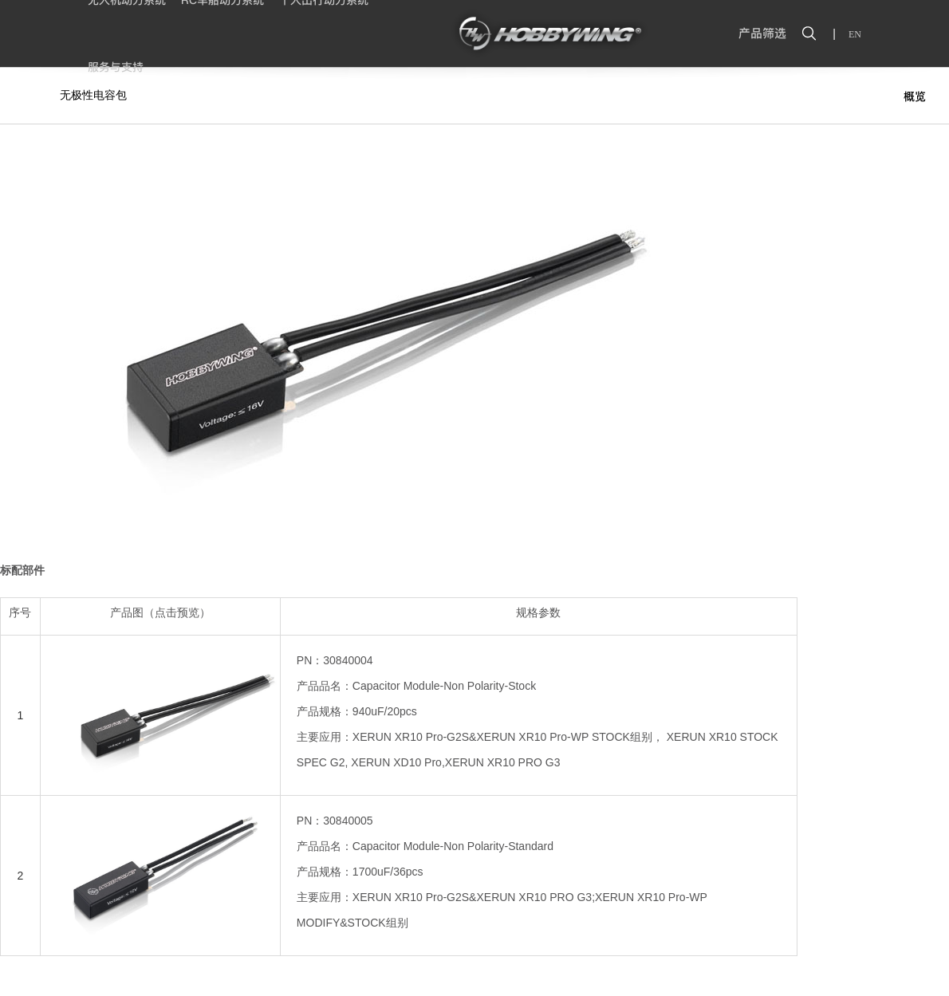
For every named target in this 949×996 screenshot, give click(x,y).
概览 (915, 96)
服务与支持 (116, 67)
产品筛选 (762, 33)
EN (855, 34)
